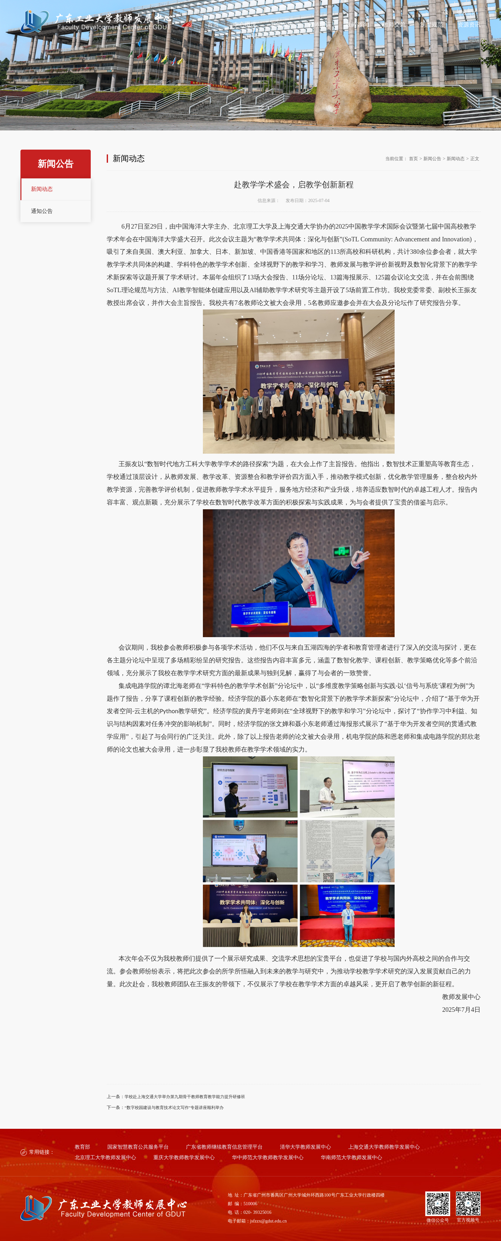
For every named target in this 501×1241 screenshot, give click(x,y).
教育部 (82, 1147)
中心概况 (244, 24)
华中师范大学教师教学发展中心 (268, 1157)
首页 (213, 24)
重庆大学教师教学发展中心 (184, 1157)
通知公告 (42, 211)
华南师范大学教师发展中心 (351, 1157)
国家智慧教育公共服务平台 (138, 1147)
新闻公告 (282, 24)
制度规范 (431, 24)
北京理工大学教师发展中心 (105, 1157)
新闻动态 (42, 189)
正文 (474, 158)
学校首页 (467, 12)
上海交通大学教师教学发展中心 (384, 1147)
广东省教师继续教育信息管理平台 (224, 1147)
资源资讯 (469, 24)
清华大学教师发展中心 (305, 1147)
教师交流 (394, 24)
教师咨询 (356, 24)
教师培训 (319, 24)
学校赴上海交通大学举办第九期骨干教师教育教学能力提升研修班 (185, 1097)
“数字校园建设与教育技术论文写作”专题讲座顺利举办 (174, 1107)
